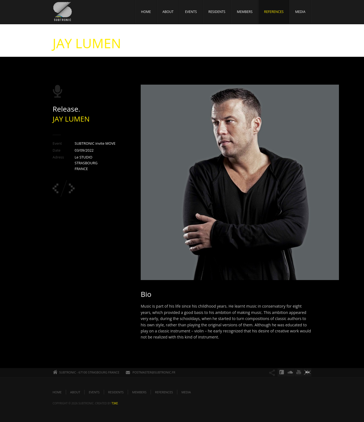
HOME (146, 11)
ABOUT (167, 11)
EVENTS (191, 11)
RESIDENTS (217, 11)
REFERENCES (274, 11)
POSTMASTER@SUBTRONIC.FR (153, 372)
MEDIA (300, 11)
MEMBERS (244, 11)
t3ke (115, 403)
